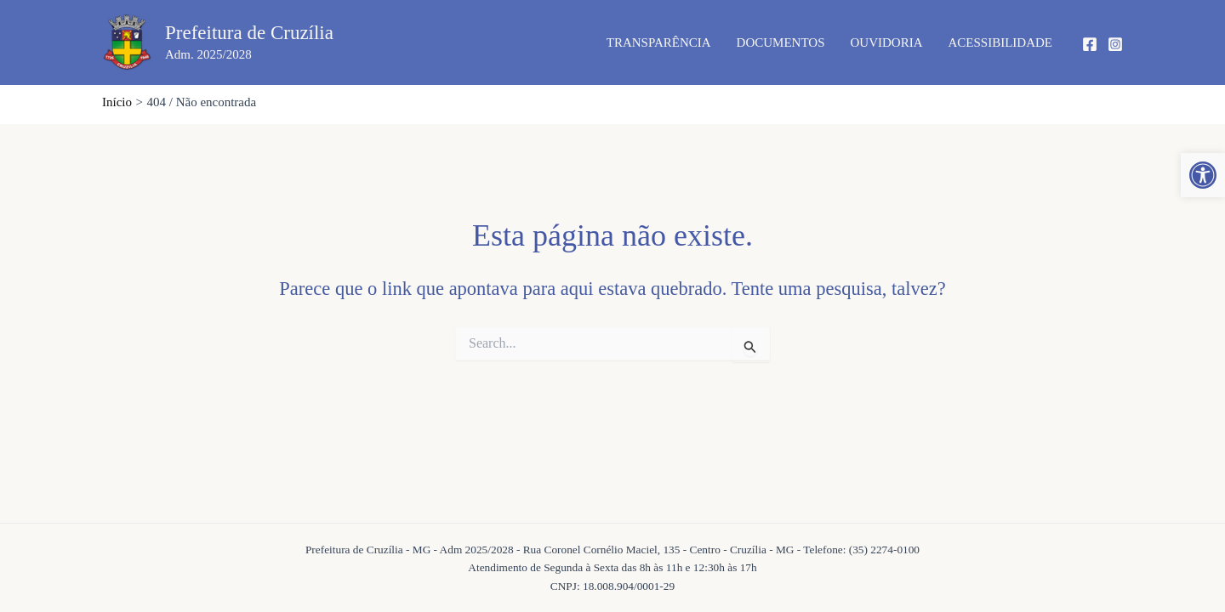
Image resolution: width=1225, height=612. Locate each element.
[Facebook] (1089, 44)
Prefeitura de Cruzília (249, 32)
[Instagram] (1115, 44)
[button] (1203, 175)
